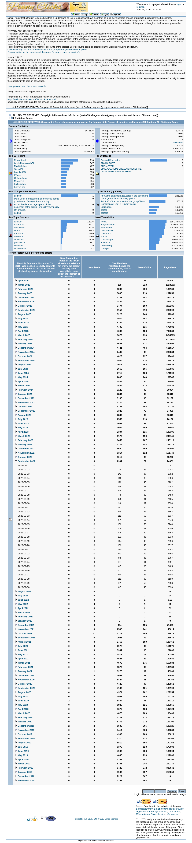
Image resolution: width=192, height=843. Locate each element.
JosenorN (105, 242)
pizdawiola (19, 242)
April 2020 (21, 709)
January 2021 (23, 671)
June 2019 (22, 751)
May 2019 (21, 755)
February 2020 (24, 717)
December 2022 (24, 448)
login (179, 4)
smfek (17, 230)
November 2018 (25, 780)
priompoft (105, 248)
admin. (104, 236)
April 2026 (21, 280)
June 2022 (22, 600)
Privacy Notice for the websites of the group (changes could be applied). (44, 52)
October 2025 (23, 306)
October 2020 (23, 684)
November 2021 (25, 629)
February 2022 (24, 616)
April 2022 (21, 608)
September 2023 (25, 411)
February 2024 (24, 390)
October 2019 (23, 734)
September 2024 (25, 360)
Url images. (20, 210)
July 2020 (21, 696)
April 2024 (21, 381)
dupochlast (19, 227)
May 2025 (21, 327)
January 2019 (23, 772)
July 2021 (21, 646)
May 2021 (21, 654)
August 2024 (23, 364)
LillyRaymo (177, 142)
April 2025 (21, 331)
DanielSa (18, 245)
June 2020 (22, 700)
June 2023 (22, 423)
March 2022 (22, 612)
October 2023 (23, 406)
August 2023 (23, 415)
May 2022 (21, 604)
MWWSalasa (20, 166)
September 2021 (25, 637)
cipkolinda (19, 239)
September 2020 (25, 688)
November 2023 (25, 402)
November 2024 (25, 352)
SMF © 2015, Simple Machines (106, 819)
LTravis (17, 175)
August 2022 (23, 591)
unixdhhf (18, 236)
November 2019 (25, 730)
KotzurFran (19, 187)
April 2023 (21, 432)
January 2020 (23, 721)
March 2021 (22, 663)
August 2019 (23, 742)
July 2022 (21, 595)
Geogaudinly (107, 230)
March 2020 (22, 713)
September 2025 (25, 310)
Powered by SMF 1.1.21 (83, 819)
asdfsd (17, 213)
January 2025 (23, 343)
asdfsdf (17, 195)
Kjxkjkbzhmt (20, 184)
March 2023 (22, 436)
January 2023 (23, 444)
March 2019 (22, 763)
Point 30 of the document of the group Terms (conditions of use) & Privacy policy (36, 200)
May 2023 (21, 427)
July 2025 (21, 318)
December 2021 (24, 625)
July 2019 (21, 747)
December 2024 (24, 348)
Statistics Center (24, 118)
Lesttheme (106, 233)
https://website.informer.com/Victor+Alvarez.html (32, 99)
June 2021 (22, 650)
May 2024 (21, 377)
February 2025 (24, 339)
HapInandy (106, 227)
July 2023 (21, 419)
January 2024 (23, 394)
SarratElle (19, 169)
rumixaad (18, 233)
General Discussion (110, 160)
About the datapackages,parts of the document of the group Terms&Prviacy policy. (37, 205)
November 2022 (25, 453)
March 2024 (22, 385)
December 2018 (24, 776)
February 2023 (24, 440)
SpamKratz (19, 224)
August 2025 (23, 314)
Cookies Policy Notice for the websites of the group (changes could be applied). (47, 49)
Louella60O (20, 172)
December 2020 (24, 675)
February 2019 (24, 768)
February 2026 (24, 289)
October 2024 (23, 356)
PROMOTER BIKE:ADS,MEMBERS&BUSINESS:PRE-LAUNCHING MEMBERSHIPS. (121, 169)
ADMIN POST (108, 163)
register (140, 7)
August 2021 (23, 642)
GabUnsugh (107, 239)
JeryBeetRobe (108, 224)
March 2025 (22, 335)
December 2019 (24, 726)
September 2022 (25, 461)
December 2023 (24, 398)
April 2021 (21, 658)
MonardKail (20, 160)
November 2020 (25, 679)
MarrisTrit (19, 181)
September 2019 (25, 738)
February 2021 (24, 667)
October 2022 (23, 457)
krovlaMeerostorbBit (24, 163)
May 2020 (21, 705)
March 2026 (22, 285)
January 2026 (23, 293)
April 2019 (21, 759)
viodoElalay (20, 248)
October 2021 (23, 633)
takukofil (18, 221)
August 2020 (23, 692)
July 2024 (21, 369)
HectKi (104, 221)
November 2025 (25, 301)
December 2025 (24, 297)
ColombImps (20, 178)
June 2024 (22, 373)
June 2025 (22, 322)
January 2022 (23, 621)
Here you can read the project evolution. (28, 86)
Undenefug (106, 245)
